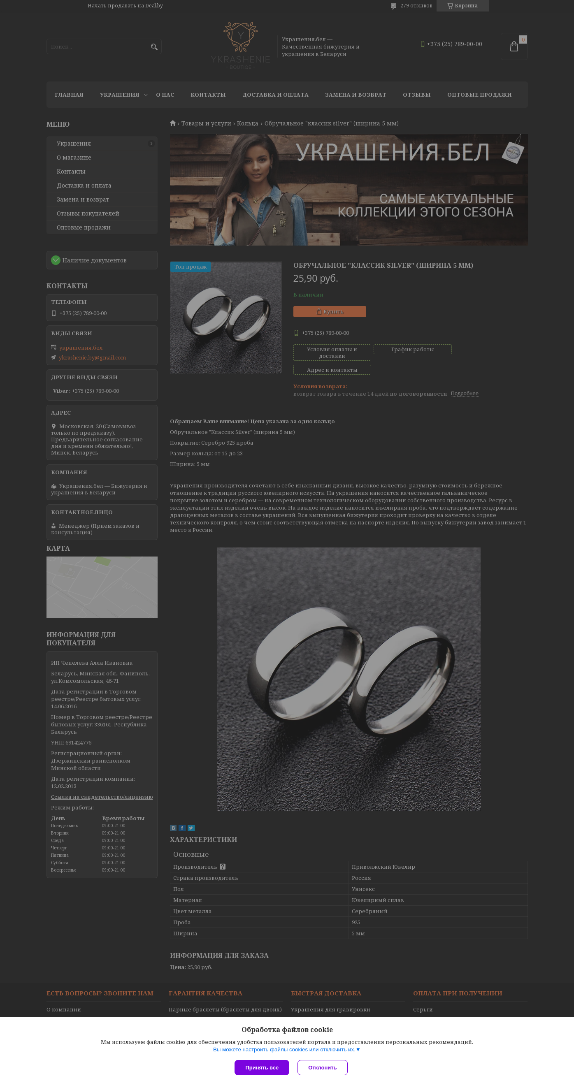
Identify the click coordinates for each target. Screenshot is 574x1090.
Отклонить (322, 1067)
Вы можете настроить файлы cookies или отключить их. (284, 1049)
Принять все (262, 1067)
